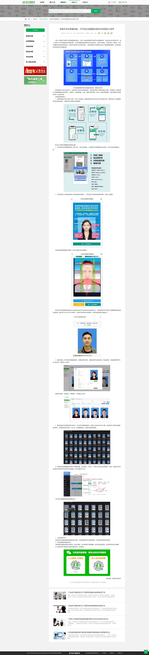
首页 (29, 19)
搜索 (95, 11)
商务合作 (120, 653)
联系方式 (112, 653)
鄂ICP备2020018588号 (56, 653)
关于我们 (104, 653)
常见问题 (35, 30)
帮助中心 (35, 19)
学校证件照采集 (43, 19)
